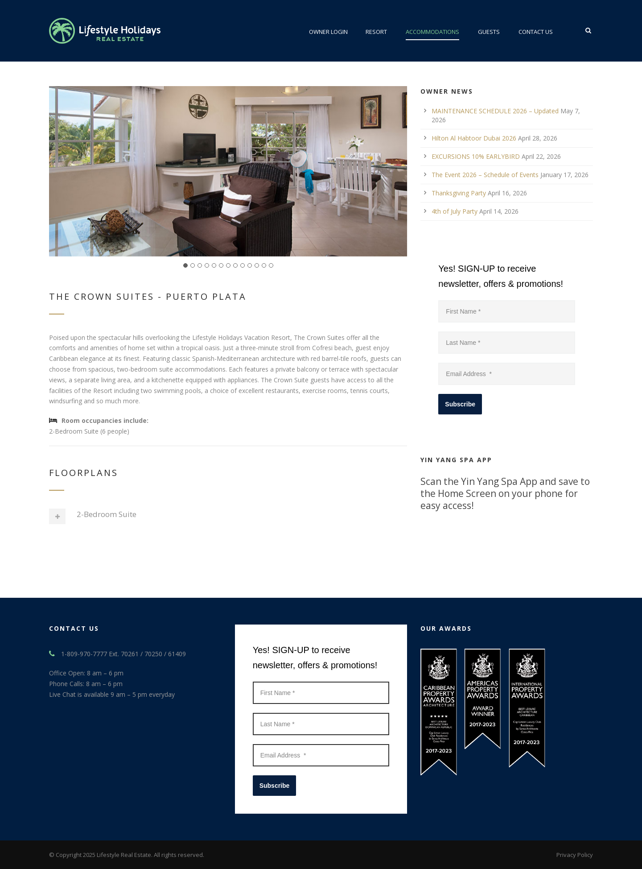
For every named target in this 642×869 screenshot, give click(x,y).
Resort (376, 32)
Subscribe (460, 404)
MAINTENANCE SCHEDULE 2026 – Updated (495, 111)
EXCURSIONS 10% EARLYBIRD (476, 156)
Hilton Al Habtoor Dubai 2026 (474, 138)
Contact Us (536, 32)
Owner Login (328, 32)
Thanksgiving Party (459, 193)
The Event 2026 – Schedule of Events (485, 174)
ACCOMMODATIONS (432, 32)
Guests (489, 32)
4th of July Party (454, 211)
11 (257, 265)
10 (249, 265)
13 (271, 265)
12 (264, 265)
